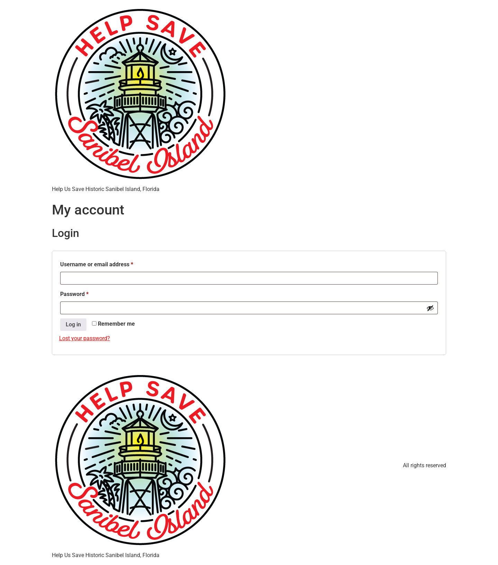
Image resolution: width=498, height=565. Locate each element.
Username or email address (107, 263)
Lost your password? (84, 338)
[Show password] (430, 308)
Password (85, 293)
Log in (73, 324)
